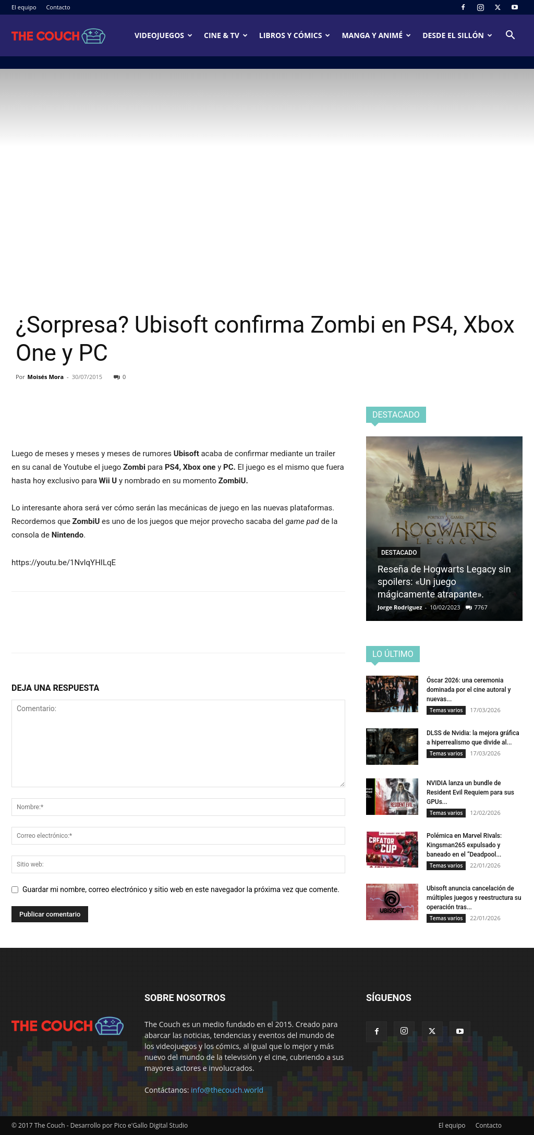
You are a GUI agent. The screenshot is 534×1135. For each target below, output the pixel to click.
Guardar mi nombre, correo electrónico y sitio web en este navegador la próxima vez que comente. (180, 889)
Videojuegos (163, 35)
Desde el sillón (457, 35)
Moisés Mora (46, 377)
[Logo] (58, 35)
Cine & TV (226, 35)
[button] (510, 36)
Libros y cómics (295, 35)
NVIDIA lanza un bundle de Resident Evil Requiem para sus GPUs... (470, 792)
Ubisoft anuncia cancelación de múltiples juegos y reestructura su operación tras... (474, 898)
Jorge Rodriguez (400, 607)
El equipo (24, 7)
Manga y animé (376, 35)
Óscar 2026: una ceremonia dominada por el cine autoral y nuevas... (469, 690)
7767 (481, 607)
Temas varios (446, 710)
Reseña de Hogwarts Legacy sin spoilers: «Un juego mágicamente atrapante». (444, 582)
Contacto (58, 7)
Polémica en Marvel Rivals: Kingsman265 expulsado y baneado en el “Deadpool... (464, 845)
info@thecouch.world (227, 1090)
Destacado (399, 552)
